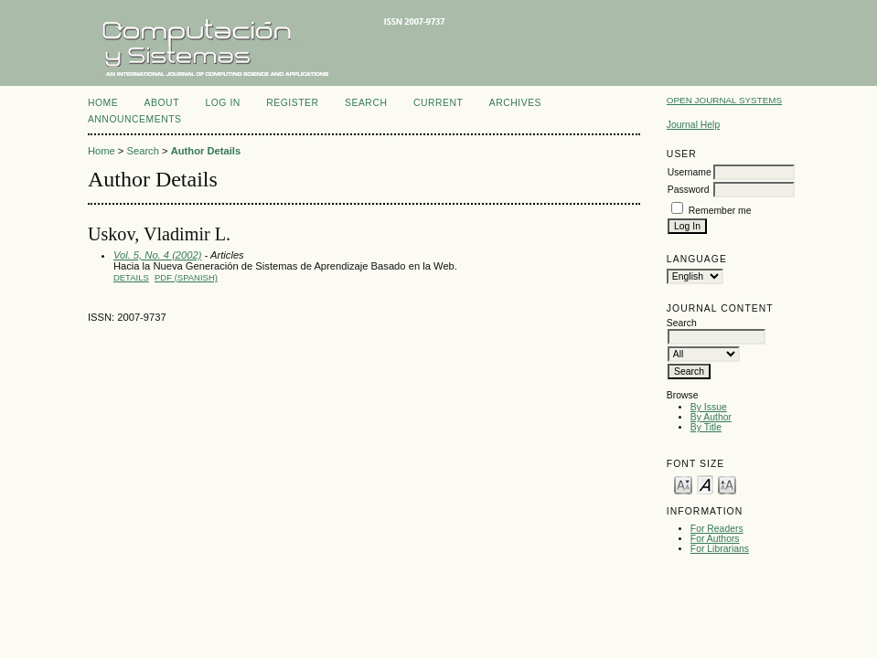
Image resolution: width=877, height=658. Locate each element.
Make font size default (705, 483)
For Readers (716, 529)
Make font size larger (727, 483)
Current (438, 103)
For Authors (715, 539)
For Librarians (719, 549)
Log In (222, 103)
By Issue (708, 407)
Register (292, 103)
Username (689, 172)
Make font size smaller (683, 483)
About (161, 103)
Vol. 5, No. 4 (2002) (157, 254)
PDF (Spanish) (186, 277)
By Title (706, 427)
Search (366, 103)
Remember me (720, 211)
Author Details (206, 150)
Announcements (135, 119)
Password (689, 190)
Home (103, 103)
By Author (711, 417)
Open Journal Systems (724, 100)
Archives (515, 103)
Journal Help (693, 125)
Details (131, 277)
